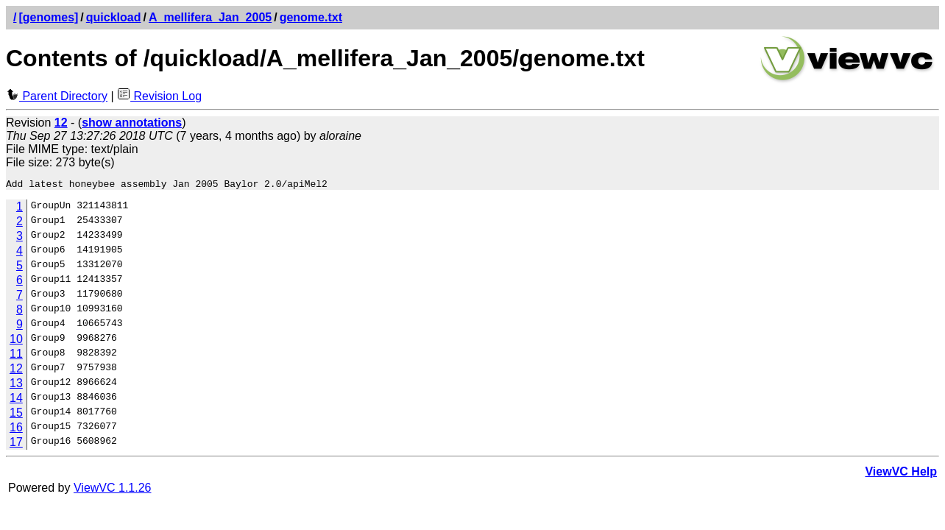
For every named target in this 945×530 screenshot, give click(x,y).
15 (16, 415)
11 (16, 356)
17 (16, 444)
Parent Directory (56, 96)
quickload (113, 17)
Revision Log (159, 96)
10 (16, 341)
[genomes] (48, 17)
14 (16, 400)
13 (16, 385)
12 (16, 370)
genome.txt (311, 17)
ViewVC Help (901, 473)
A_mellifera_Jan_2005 (210, 17)
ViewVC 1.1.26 (113, 490)
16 (16, 429)
